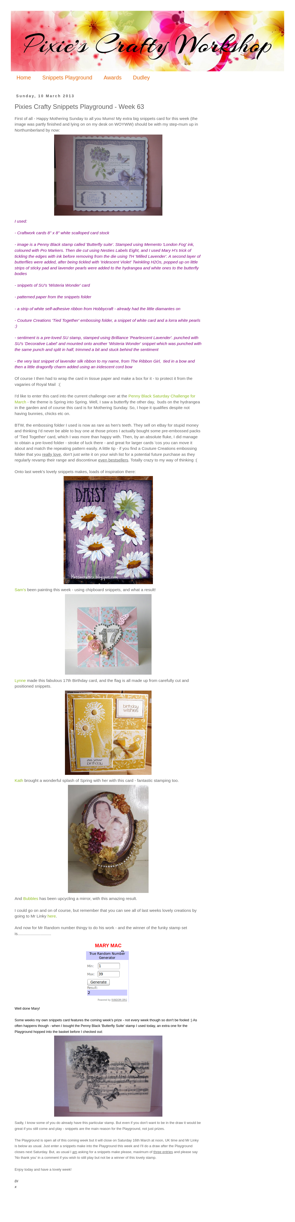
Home (24, 78)
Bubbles (30, 898)
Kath (19, 780)
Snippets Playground (67, 78)
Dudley (141, 78)
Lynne (20, 680)
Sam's (20, 589)
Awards (113, 78)
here (51, 916)
